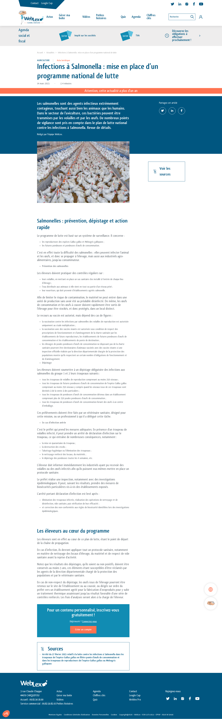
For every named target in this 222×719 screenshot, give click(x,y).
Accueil (40, 53)
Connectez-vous (89, 621)
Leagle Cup (47, 3)
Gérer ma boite (64, 695)
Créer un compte (83, 629)
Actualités (50, 53)
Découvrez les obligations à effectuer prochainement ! (181, 36)
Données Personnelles (100, 715)
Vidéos (86, 16)
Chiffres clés (151, 17)
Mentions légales (55, 715)
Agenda (136, 16)
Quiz (123, 16)
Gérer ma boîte (64, 17)
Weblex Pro (135, 699)
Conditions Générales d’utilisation (77, 715)
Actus (49, 16)
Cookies (114, 715)
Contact (34, 3)
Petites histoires (101, 17)
